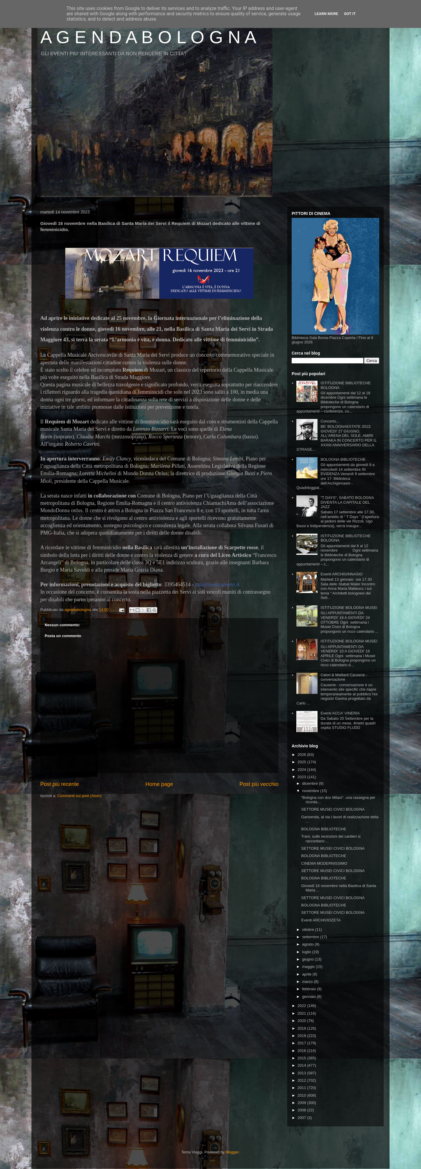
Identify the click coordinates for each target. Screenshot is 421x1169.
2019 (302, 1028)
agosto (308, 944)
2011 (302, 1088)
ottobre (308, 929)
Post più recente (59, 784)
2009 (302, 1102)
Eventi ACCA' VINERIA (340, 713)
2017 (302, 1043)
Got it (350, 13)
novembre (311, 791)
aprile (307, 974)
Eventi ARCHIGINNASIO (341, 574)
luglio (307, 952)
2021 (302, 1013)
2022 (302, 1005)
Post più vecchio (259, 784)
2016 (302, 1050)
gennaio (309, 996)
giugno (308, 959)
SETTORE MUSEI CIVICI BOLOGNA (333, 809)
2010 (302, 1095)
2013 (302, 1073)
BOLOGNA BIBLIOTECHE (342, 459)
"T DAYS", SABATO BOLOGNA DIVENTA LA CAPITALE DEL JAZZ (347, 502)
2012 (302, 1080)
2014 (302, 1065)
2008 (302, 1110)
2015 (302, 1058)
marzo (308, 981)
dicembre (310, 783)
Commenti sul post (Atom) (79, 796)
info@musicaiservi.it (217, 584)
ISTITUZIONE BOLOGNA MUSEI (348, 607)
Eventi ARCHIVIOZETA (320, 920)
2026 (302, 754)
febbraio (309, 989)
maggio (309, 966)
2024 (302, 769)
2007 (302, 1117)
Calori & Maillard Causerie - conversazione (343, 677)
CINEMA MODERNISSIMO (324, 863)
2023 (302, 777)
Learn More (326, 13)
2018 (302, 1035)
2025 (302, 762)
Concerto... (329, 421)
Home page (159, 784)
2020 (302, 1020)
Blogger (232, 1152)
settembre (311, 937)
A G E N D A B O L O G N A (148, 37)
